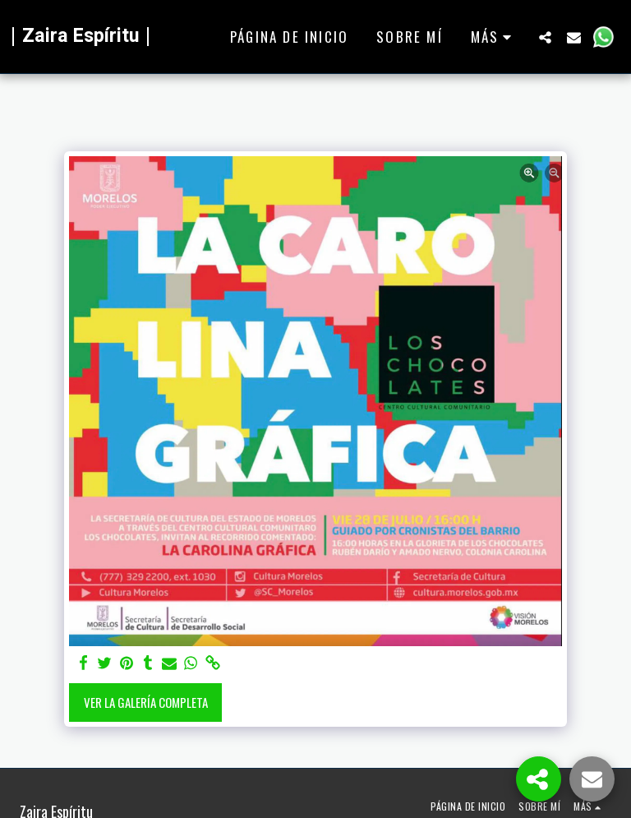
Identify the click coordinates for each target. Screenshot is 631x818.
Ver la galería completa (146, 702)
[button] (545, 37)
